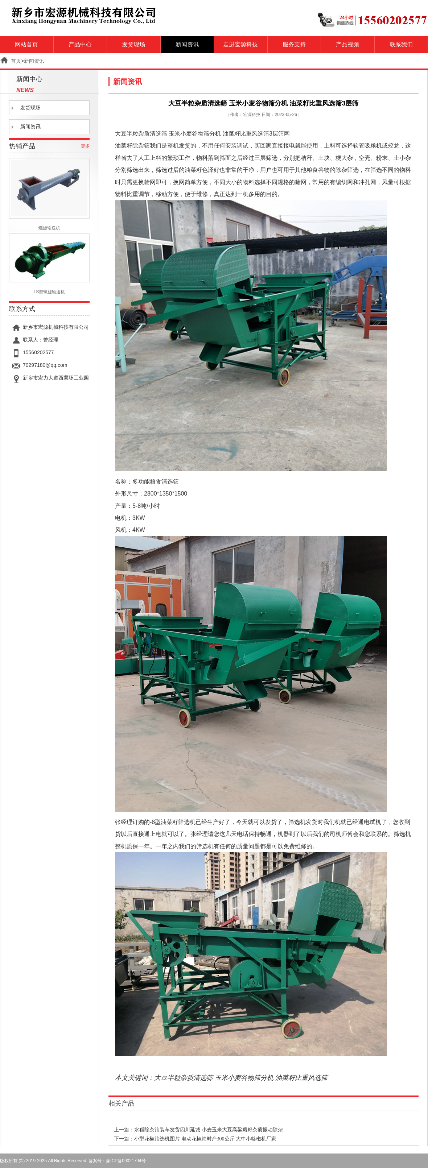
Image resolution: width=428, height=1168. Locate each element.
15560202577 (38, 352)
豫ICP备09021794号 (125, 1160)
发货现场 (133, 44)
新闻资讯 (187, 44)
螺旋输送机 (49, 194)
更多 (85, 146)
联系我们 (401, 44)
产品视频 (347, 44)
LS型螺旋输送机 (49, 263)
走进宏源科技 (240, 44)
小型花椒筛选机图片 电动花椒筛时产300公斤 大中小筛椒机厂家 (205, 1139)
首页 (16, 61)
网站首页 (26, 44)
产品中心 (80, 44)
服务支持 (294, 44)
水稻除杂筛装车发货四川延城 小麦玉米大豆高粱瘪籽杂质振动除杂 (208, 1129)
